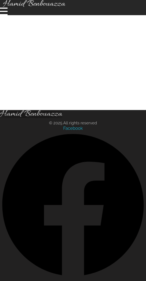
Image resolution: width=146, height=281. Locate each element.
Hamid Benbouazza (31, 114)
